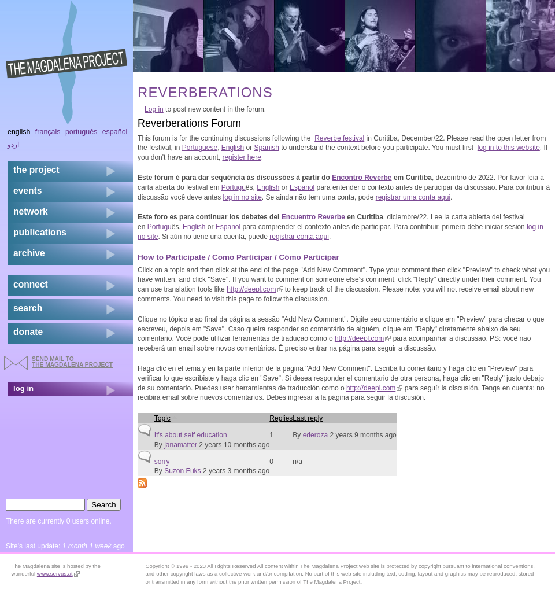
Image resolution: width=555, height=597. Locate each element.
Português (81, 132)
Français (48, 132)
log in (23, 388)
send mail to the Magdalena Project (72, 362)
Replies (281, 418)
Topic (166, 418)
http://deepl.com (255, 289)
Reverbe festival (339, 138)
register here (241, 157)
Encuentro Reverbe (313, 217)
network (30, 211)
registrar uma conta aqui (413, 197)
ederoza (315, 435)
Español (302, 187)
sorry (162, 462)
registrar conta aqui (299, 237)
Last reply (308, 418)
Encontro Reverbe (361, 178)
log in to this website (509, 147)
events (27, 191)
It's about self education (190, 435)
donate (28, 332)
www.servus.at (58, 573)
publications (39, 232)
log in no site (242, 197)
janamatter (180, 445)
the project (36, 170)
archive (29, 253)
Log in (154, 109)
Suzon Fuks (182, 471)
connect (30, 284)
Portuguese (199, 147)
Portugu (233, 187)
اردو (13, 145)
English (232, 147)
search (27, 308)
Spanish (266, 147)
